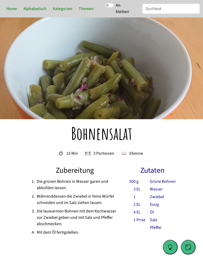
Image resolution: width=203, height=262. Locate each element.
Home (11, 9)
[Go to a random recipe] (188, 247)
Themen (86, 9)
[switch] (109, 5)
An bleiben (122, 8)
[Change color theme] (170, 247)
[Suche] (171, 9)
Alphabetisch (35, 9)
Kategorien (62, 9)
